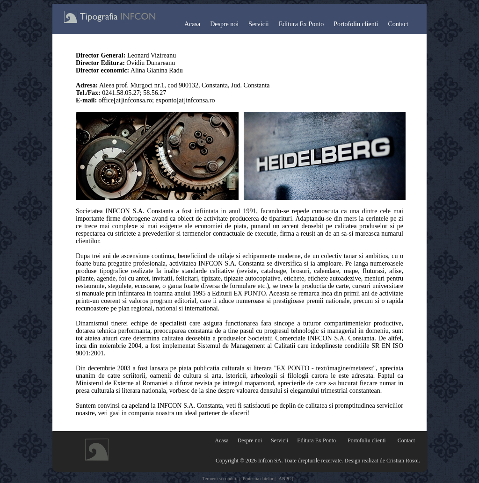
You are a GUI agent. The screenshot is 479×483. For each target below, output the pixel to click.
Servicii (258, 24)
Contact (398, 24)
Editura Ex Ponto (301, 24)
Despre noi (224, 24)
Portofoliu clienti (356, 24)
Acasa (192, 24)
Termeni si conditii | (221, 478)
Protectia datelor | (259, 478)
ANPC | (286, 478)
